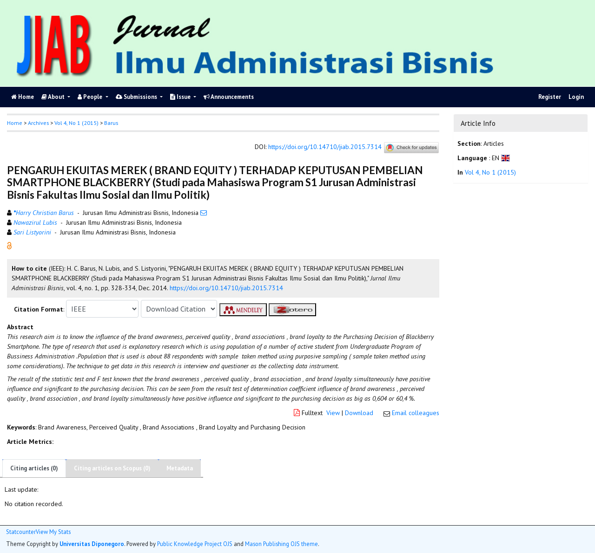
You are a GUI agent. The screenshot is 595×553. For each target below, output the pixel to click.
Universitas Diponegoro (92, 543)
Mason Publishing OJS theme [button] (281, 543)
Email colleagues (415, 413)
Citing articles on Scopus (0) (112, 468)
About (53, 97)
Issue (181, 97)
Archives (38, 122)
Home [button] (14, 122)
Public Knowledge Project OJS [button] (194, 543)
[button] (9, 245)
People (91, 97)
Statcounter (21, 531)
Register (549, 97)
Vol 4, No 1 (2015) (76, 122)
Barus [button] (111, 122)
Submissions (137, 97)
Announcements (229, 97)
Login (576, 97)
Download (359, 413)
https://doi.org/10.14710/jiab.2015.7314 (325, 147)
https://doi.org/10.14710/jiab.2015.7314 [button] (226, 288)
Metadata (179, 468)
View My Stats (53, 531)
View (333, 413)
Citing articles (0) (34, 468)
